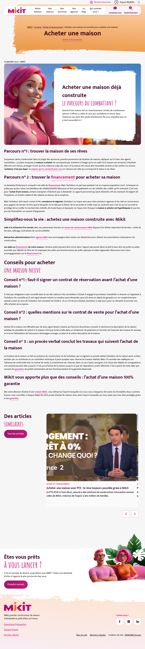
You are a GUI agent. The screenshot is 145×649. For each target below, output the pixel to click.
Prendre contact (15, 584)
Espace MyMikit (124, 2)
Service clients (11, 635)
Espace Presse (11, 630)
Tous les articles (15, 434)
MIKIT (29, 27)
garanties (19, 369)
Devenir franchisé (100, 2)
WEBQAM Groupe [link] (133, 635)
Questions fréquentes (15, 624)
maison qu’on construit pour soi (46, 169)
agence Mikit (42, 237)
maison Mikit (41, 392)
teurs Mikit (87, 227)
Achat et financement (53, 27)
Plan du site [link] (81, 635)
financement (63, 177)
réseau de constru (72, 227)
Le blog (37, 27)
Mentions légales (98, 635)
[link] (119, 621)
